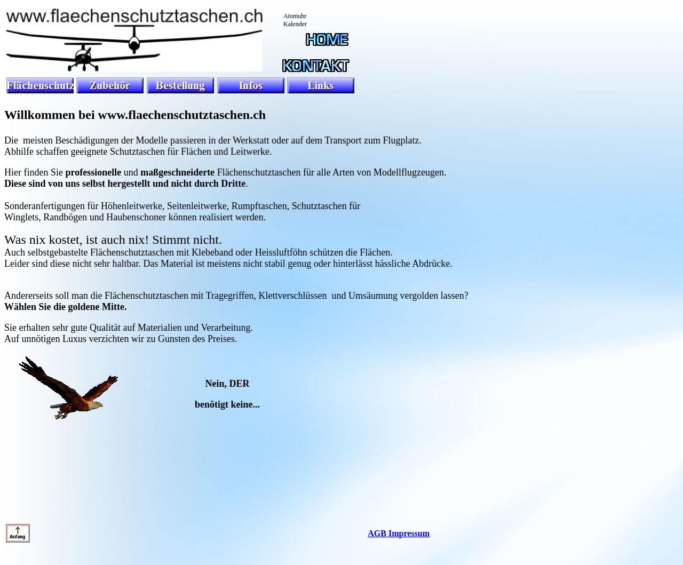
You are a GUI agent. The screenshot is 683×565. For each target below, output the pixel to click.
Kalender (295, 24)
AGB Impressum (399, 533)
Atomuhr (294, 16)
